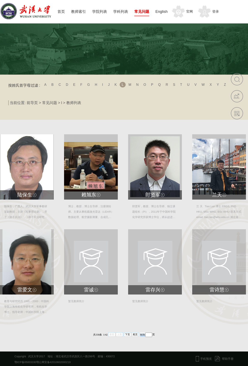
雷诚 (89, 289)
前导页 (32, 103)
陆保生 (24, 195)
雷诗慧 (217, 289)
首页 (61, 12)
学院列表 (99, 12)
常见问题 (141, 12)
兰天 (217, 195)
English (161, 12)
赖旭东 (88, 195)
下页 (127, 334)
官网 (189, 11)
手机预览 (206, 358)
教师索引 (78, 12)
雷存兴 (152, 289)
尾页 (135, 334)
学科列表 (120, 12)
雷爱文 (24, 289)
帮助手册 (228, 358)
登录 (215, 11)
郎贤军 (152, 195)
